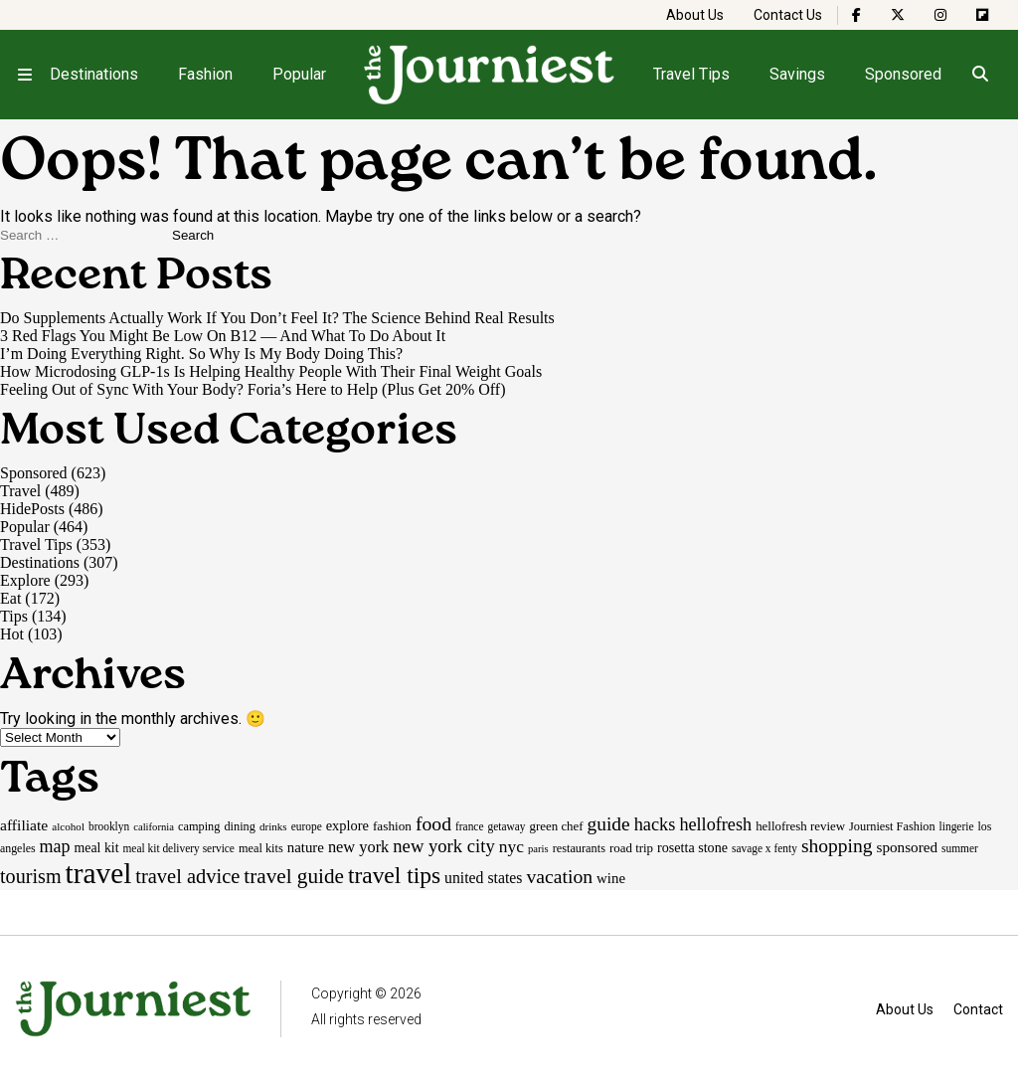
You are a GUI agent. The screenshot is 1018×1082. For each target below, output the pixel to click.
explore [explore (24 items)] (347, 825)
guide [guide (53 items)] (609, 823)
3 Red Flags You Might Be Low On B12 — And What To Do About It (222, 335)
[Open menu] (25, 75)
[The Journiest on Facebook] (856, 15)
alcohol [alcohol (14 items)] (68, 826)
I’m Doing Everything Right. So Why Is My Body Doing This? (201, 353)
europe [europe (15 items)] (306, 826)
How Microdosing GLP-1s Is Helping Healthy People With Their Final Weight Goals (271, 371)
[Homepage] (490, 74)
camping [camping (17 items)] (199, 826)
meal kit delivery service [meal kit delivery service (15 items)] (179, 848)
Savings (797, 74)
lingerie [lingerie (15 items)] (956, 826)
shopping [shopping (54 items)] (837, 845)
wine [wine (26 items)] (610, 878)
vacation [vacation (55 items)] (559, 876)
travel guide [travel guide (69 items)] (294, 876)
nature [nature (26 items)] (305, 847)
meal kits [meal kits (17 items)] (261, 848)
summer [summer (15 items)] (959, 848)
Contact (978, 1009)
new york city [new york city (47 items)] (443, 845)
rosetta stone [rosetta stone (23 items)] (692, 847)
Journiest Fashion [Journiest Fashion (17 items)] (892, 826)
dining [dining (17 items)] (239, 826)
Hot (12, 634)
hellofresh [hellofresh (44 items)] (715, 824)
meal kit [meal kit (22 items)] (97, 847)
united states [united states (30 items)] (483, 877)
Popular (299, 74)
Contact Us (788, 15)
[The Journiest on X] (898, 15)
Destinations (94, 74)
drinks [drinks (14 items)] (273, 826)
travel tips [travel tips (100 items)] (394, 875)
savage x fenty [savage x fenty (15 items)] (764, 848)
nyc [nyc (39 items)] (511, 846)
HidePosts (32, 508)
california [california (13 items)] (153, 826)
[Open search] (979, 75)
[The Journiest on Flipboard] (982, 15)
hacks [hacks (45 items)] (655, 824)
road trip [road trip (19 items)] (631, 847)
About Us (695, 15)
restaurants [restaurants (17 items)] (579, 848)
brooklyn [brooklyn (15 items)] (108, 826)
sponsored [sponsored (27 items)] (907, 846)
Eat (10, 598)
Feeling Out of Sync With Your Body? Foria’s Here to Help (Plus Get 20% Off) (253, 389)
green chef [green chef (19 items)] (557, 825)
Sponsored (903, 74)
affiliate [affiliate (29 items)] (24, 824)
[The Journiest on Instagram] (940, 15)
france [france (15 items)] (469, 826)
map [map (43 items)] (55, 846)
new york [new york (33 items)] (358, 846)
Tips (14, 616)
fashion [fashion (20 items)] (392, 825)
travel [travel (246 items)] (99, 873)
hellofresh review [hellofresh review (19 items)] (800, 825)
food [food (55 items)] (433, 823)
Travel (20, 490)
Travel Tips (691, 74)
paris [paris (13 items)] (538, 848)
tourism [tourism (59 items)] (31, 876)
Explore (25, 580)
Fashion (205, 74)
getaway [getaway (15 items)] (506, 826)
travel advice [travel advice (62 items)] (187, 876)
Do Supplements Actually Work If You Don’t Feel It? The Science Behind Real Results (279, 317)
